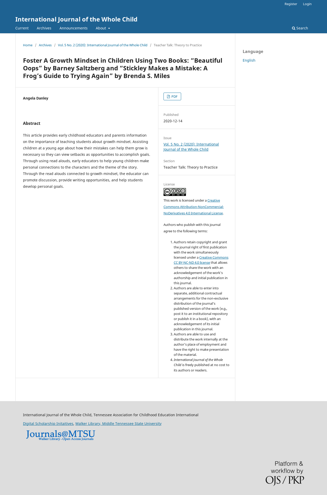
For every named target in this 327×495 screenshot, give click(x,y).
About (101, 28)
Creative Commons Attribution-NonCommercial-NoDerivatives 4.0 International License (194, 206)
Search (300, 28)
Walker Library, (88, 423)
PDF (174, 96)
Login (307, 4)
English (249, 60)
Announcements (74, 28)
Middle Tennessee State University (131, 423)
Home (27, 45)
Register (291, 4)
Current (22, 28)
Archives (44, 28)
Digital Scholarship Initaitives (48, 423)
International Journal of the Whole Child (76, 19)
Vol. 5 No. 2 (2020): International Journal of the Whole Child (102, 45)
